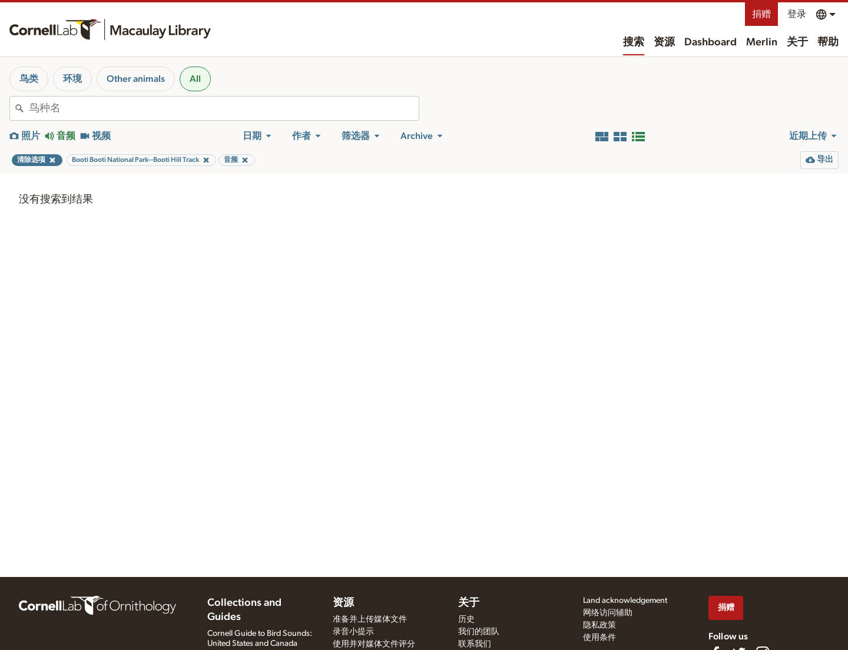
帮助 (828, 42)
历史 (466, 619)
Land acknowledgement (625, 600)
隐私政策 (599, 625)
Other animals (136, 79)
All (195, 79)
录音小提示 (353, 632)
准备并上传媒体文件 (370, 619)
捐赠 (761, 14)
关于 (797, 42)
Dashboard (710, 42)
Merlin (761, 42)
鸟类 (28, 79)
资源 (664, 42)
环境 (72, 79)
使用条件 (599, 638)
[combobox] (224, 108)
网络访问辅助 (607, 613)
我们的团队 (478, 632)
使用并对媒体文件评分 (374, 644)
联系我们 (474, 644)
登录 (796, 14)
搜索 (633, 42)
